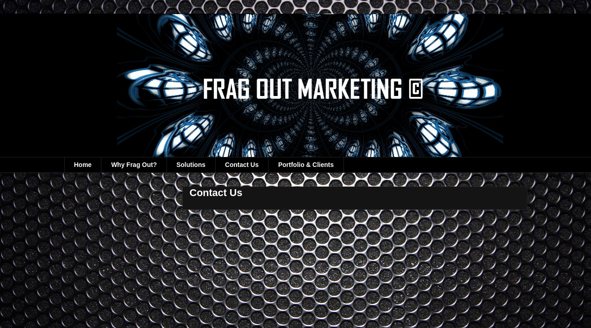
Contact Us (242, 164)
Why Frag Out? (134, 164)
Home (83, 164)
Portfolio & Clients (305, 164)
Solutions (191, 164)
